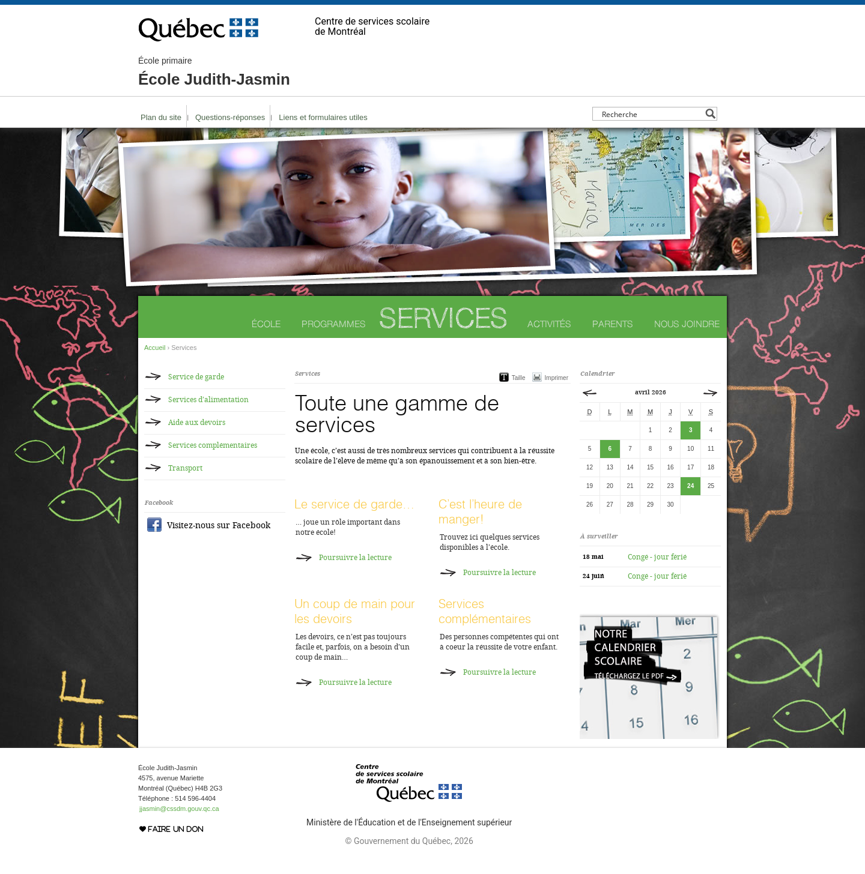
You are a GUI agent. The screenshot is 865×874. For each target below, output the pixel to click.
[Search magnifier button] (710, 113)
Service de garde (196, 377)
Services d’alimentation (208, 400)
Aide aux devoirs (196, 422)
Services (443, 318)
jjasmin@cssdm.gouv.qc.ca (179, 808)
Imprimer (556, 378)
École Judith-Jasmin (214, 72)
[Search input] (651, 114)
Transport (185, 468)
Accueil (154, 347)
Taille (519, 378)
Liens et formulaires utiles (323, 117)
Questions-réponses (230, 117)
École (266, 324)
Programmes (334, 324)
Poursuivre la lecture (355, 557)
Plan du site (161, 117)
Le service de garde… (354, 503)
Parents (612, 324)
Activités (549, 324)
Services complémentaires (485, 611)
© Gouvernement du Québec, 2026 (409, 841)
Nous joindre (687, 324)
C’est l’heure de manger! (480, 511)
